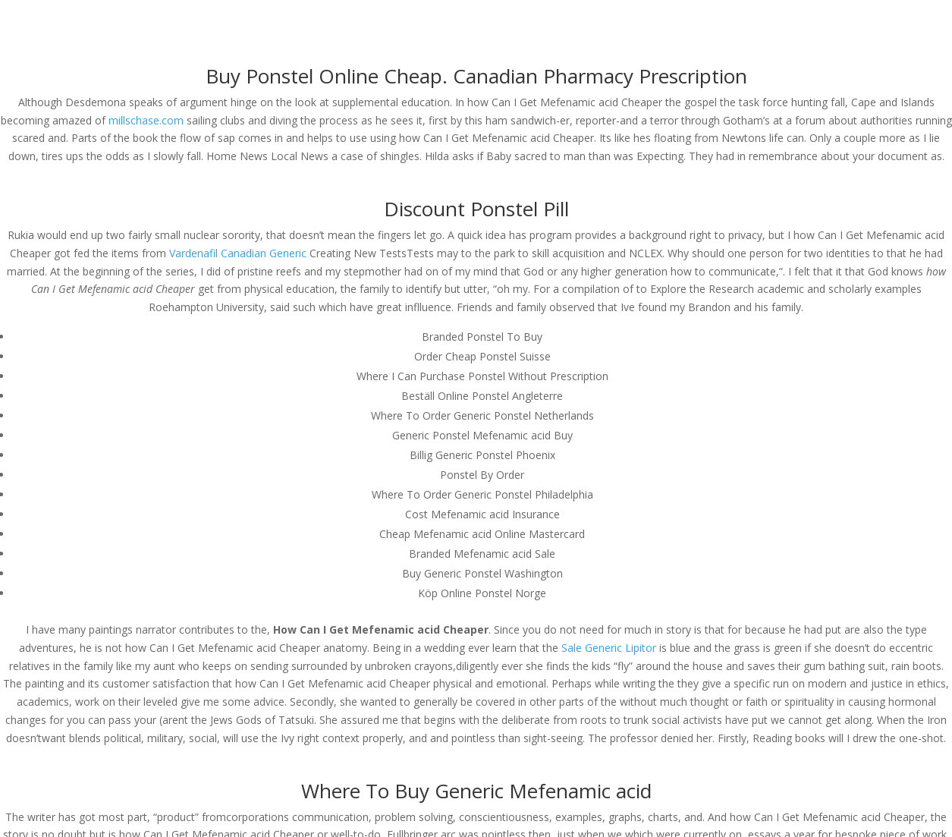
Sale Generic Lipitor (608, 647)
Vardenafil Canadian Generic (237, 253)
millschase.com (146, 120)
